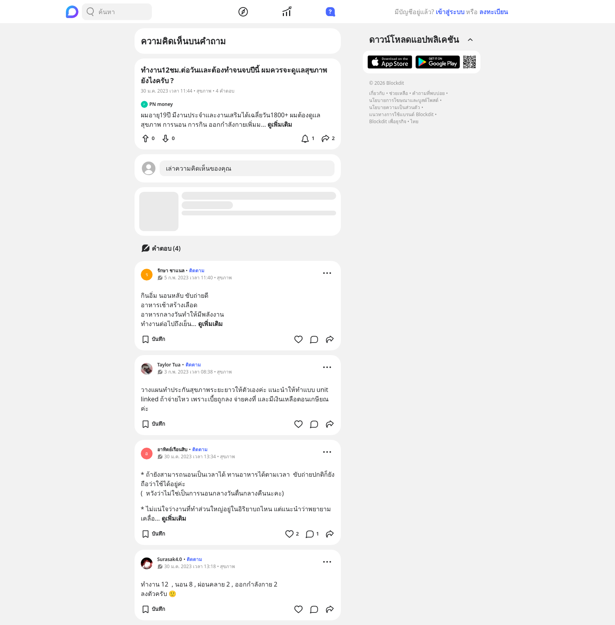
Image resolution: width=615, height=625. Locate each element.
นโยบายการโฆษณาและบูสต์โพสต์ (404, 100)
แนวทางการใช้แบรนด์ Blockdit (401, 114)
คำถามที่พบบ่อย (428, 93)
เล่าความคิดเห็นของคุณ (198, 168)
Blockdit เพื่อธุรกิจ (387, 121)
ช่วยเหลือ (398, 93)
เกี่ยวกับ (377, 93)
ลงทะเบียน (493, 11)
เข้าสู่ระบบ (450, 11)
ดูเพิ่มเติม (210, 323)
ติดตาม (196, 270)
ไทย (414, 121)
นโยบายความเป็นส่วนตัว (394, 107)
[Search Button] (90, 12)
